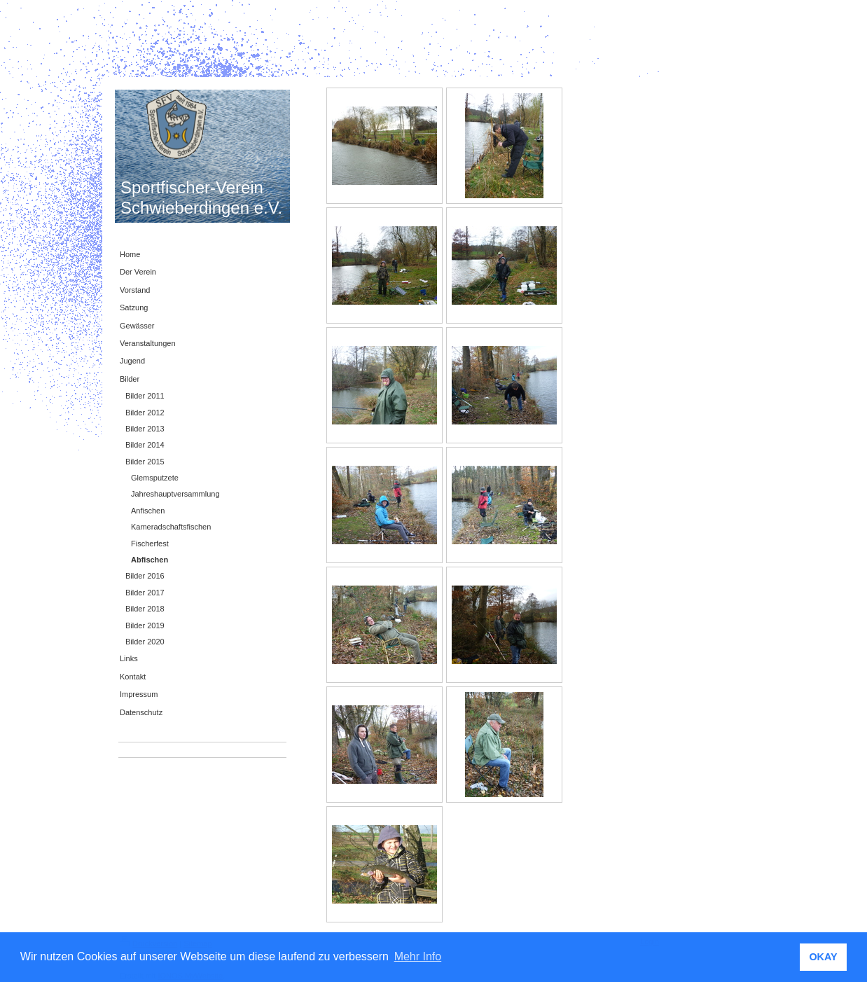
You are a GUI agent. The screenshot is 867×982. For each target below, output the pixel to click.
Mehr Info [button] (418, 956)
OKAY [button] (823, 956)
